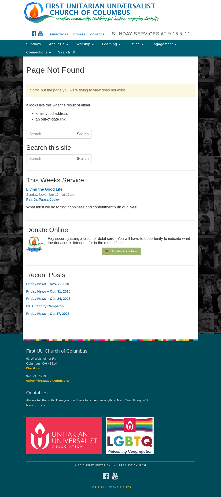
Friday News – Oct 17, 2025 (48, 314)
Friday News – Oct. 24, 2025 (48, 299)
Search (83, 134)
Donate (79, 34)
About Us (58, 44)
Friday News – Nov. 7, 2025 (47, 284)
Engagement (163, 44)
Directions (59, 34)
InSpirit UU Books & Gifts (110, 487)
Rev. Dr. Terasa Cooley (43, 199)
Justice (135, 44)
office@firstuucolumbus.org (47, 380)
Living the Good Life (44, 189)
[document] (110, 195)
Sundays (33, 44)
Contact (97, 34)
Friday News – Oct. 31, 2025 (48, 291)
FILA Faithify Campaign (45, 306)
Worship (84, 44)
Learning (111, 44)
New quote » (35, 405)
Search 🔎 (67, 52)
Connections (38, 52)
